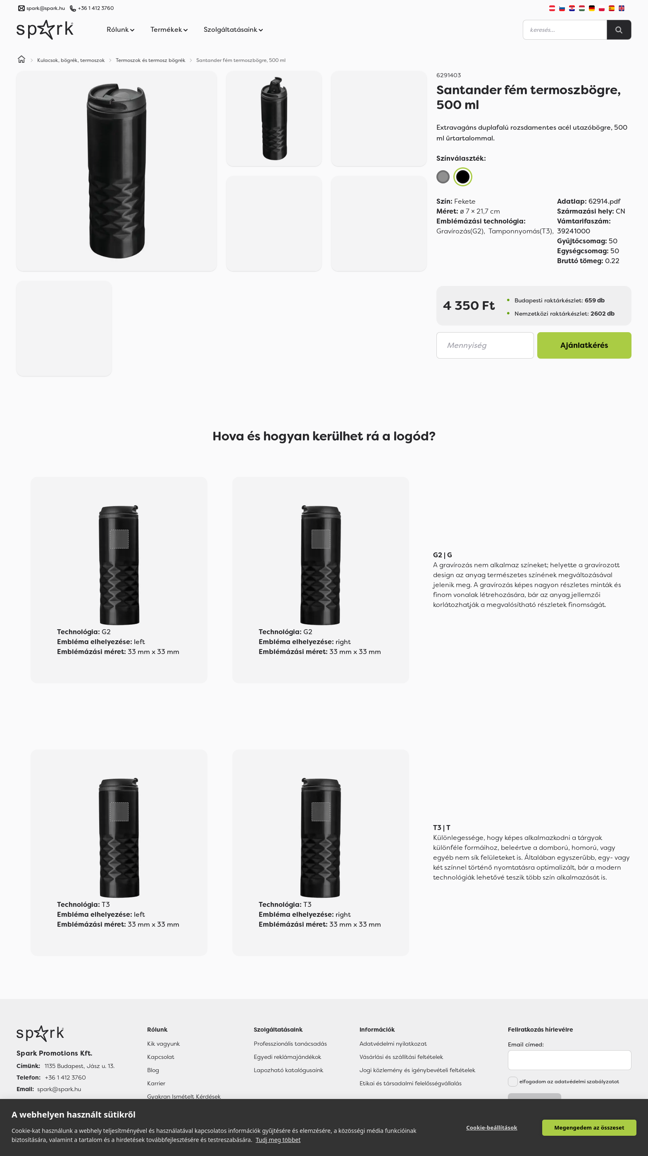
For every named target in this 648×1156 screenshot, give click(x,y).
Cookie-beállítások (491, 1127)
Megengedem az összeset (589, 1127)
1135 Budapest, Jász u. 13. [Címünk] (79, 1066)
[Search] (619, 30)
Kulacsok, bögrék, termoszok (71, 60)
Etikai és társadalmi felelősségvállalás (411, 1083)
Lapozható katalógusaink (288, 1070)
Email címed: (526, 1044)
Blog (153, 1070)
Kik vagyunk (163, 1043)
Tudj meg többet (278, 1140)
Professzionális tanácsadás (290, 1043)
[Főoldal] (65, 1033)
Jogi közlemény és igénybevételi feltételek (417, 1070)
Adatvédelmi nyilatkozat (393, 1043)
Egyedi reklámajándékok (287, 1057)
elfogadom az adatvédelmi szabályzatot (569, 1081)
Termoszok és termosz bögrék (151, 60)
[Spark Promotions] (45, 30)
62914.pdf (588, 201)
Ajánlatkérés (584, 345)
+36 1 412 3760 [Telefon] (65, 1077)
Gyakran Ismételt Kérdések (184, 1096)
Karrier (156, 1083)
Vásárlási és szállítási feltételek (401, 1057)
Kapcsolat (160, 1057)
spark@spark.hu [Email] (59, 1089)
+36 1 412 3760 (96, 8)
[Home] (21, 60)
